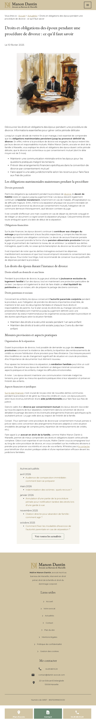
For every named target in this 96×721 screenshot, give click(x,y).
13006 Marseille (51, 682)
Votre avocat (48, 608)
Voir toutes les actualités (48, 536)
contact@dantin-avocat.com (51, 675)
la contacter (84, 446)
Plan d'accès (19, 717)
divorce (67, 194)
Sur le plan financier (14, 393)
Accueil (21, 16)
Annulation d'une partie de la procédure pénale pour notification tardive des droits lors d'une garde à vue (50, 501)
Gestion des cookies (48, 651)
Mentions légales (48, 637)
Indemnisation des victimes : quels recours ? (49, 489)
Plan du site (48, 630)
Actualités (32, 16)
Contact (48, 623)
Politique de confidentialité (48, 644)
